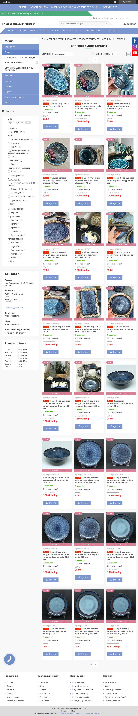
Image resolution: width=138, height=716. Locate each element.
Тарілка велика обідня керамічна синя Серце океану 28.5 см (87, 631)
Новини (8, 75)
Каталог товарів (27, 31)
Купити (52, 126)
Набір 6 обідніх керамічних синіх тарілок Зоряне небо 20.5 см (120, 480)
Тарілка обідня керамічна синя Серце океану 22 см (54, 631)
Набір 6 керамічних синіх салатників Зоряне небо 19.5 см (56, 480)
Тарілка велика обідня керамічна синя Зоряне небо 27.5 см (87, 480)
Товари (8, 52)
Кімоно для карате (80, 693)
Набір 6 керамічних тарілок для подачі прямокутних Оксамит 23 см (56, 405)
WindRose (44, 682)
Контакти (113, 31)
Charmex (43, 697)
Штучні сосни (111, 693)
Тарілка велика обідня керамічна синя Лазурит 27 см (55, 180)
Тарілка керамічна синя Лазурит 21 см (56, 104)
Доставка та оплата (71, 31)
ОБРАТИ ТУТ (110, 7)
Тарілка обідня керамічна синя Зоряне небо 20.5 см (87, 554)
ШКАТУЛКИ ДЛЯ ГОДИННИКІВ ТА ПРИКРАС (19, 69)
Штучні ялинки (78, 682)
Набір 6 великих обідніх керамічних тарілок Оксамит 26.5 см (87, 403)
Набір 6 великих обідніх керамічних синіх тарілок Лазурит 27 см (88, 106)
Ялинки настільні (112, 701)
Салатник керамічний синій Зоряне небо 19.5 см (120, 403)
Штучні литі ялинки (80, 686)
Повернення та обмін (95, 31)
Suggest (43, 689)
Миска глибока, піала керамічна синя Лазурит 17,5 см (118, 106)
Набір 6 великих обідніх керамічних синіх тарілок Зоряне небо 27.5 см (56, 556)
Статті (8, 81)
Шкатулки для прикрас (82, 701)
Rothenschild (45, 693)
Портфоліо (10, 46)
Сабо (107, 686)
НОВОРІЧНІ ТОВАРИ (14, 62)
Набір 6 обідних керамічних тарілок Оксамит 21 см (86, 255)
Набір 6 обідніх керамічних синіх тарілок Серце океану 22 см (120, 631)
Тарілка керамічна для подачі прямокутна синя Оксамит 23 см (88, 329)
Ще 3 (12, 204)
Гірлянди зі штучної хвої (115, 697)
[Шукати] (107, 23)
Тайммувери (110, 682)
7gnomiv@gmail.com (14, 307)
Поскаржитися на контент (69, 713)
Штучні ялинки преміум (82, 689)
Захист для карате (113, 689)
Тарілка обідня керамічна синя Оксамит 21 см (120, 329)
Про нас (43, 31)
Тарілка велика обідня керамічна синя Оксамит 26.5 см (55, 255)
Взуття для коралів (80, 697)
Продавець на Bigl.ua (69, 711)
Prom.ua (82, 708)
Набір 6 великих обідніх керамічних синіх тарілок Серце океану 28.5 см (120, 556)
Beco (42, 686)
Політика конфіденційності (92, 713)
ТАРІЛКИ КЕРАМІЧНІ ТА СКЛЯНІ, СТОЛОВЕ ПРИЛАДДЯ (74, 39)
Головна (12, 31)
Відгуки (54, 31)
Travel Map (44, 701)
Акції (7, 102)
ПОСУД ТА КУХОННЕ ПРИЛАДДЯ (20, 57)
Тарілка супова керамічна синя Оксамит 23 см (120, 255)
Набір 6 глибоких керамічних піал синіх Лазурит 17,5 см (87, 180)
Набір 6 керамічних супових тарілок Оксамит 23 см (56, 329)
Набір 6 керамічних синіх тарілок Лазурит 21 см (120, 180)
